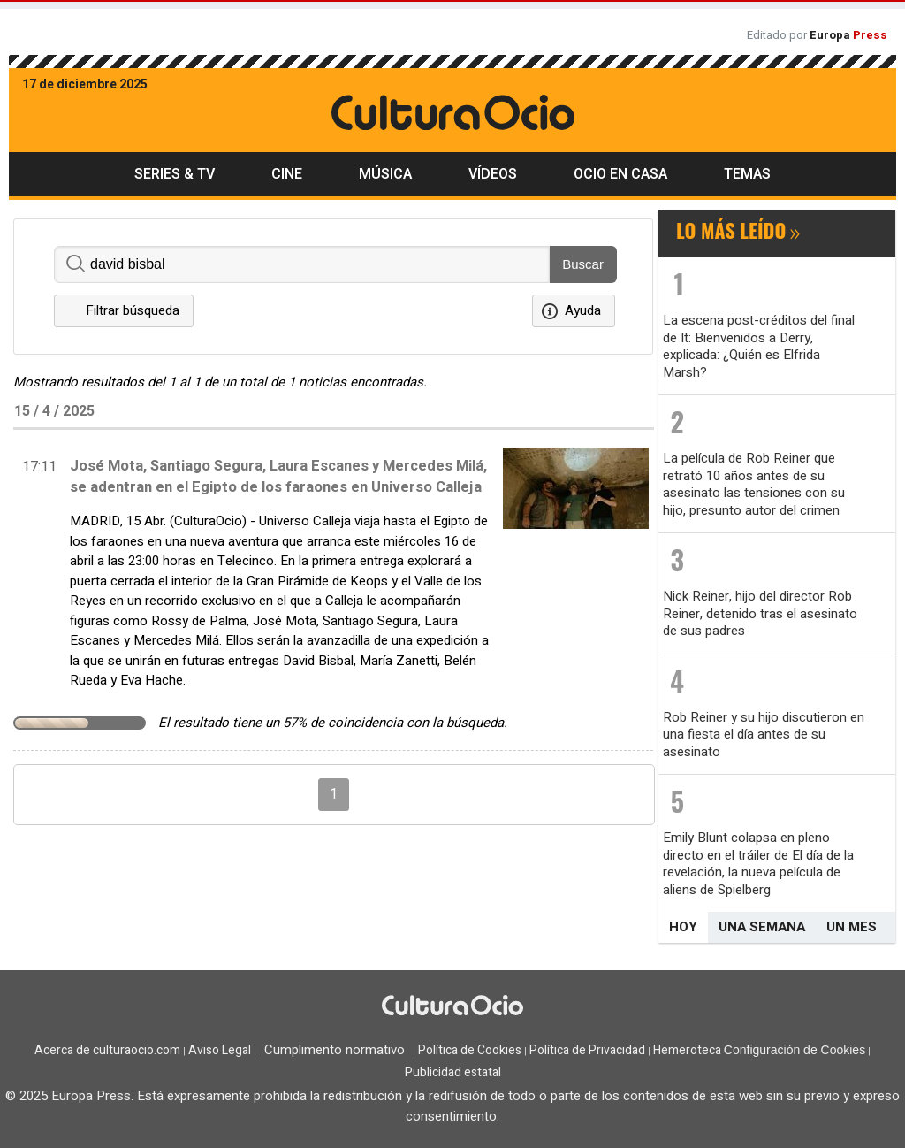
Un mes (851, 927)
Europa (848, 35)
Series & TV (174, 174)
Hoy (683, 927)
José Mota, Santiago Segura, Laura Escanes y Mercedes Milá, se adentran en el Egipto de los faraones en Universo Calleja (278, 476)
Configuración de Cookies (794, 1050)
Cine (286, 174)
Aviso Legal (219, 1050)
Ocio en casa (620, 174)
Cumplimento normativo (334, 1050)
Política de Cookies (469, 1050)
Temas (747, 174)
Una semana (762, 927)
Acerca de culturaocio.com (107, 1050)
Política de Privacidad (587, 1050)
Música (385, 174)
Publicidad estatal (453, 1072)
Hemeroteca (687, 1050)
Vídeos (492, 174)
